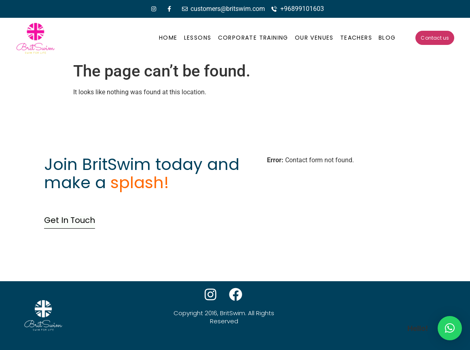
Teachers (356, 38)
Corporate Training (253, 38)
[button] (450, 328)
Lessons (198, 38)
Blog (387, 38)
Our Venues (314, 38)
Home (168, 38)
